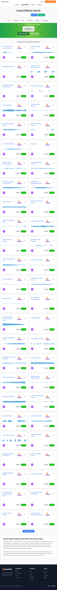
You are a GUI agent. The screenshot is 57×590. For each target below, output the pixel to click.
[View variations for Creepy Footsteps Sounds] (19, 240)
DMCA (45, 577)
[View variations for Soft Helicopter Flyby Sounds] (47, 279)
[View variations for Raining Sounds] (19, 298)
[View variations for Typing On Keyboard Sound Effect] (47, 493)
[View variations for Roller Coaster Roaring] (19, 377)
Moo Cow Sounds (7, 416)
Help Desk (32, 578)
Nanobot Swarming (36, 416)
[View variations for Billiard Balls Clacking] (19, 66)
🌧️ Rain (8, 20)
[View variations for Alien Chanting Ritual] (19, 144)
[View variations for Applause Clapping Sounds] (19, 474)
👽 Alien (37, 20)
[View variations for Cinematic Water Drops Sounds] (47, 396)
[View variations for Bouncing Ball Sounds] (47, 260)
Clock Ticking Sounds (36, 474)
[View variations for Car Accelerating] (19, 105)
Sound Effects (25, 4)
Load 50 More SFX (28, 531)
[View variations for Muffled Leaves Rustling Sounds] (19, 163)
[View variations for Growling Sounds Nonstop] (47, 240)
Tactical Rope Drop (8, 279)
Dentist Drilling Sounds (37, 221)
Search (34, 15)
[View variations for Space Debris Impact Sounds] (19, 124)
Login (41, 1)
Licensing (46, 575)
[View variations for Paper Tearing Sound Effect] (19, 221)
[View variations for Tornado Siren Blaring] (19, 396)
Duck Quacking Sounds (37, 338)
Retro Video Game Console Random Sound (7, 493)
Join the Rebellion (50, 1)
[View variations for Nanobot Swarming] (47, 416)
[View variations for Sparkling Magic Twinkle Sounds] (47, 377)
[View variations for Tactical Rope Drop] (19, 279)
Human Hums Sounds (8, 435)
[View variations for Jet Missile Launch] (47, 358)
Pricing (31, 572)
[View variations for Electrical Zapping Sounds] (47, 454)
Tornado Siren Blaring (8, 396)
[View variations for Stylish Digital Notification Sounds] (47, 182)
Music (17, 4)
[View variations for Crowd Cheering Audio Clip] (19, 260)
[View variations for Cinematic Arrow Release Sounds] (47, 66)
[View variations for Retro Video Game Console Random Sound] (19, 494)
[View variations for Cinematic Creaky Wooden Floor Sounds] (47, 514)
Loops (32, 4)
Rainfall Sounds (7, 202)
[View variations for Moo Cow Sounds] (19, 416)
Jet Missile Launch (36, 358)
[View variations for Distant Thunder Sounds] (19, 514)
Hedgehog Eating (35, 317)
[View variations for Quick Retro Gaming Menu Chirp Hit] (19, 182)
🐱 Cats (22, 20)
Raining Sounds (7, 298)
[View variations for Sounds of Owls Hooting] (47, 105)
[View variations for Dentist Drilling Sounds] (47, 221)
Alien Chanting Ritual (8, 144)
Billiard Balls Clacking (8, 66)
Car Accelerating (7, 105)
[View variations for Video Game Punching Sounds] (47, 202)
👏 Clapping (15, 20)
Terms (45, 571)
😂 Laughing (45, 20)
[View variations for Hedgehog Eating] (47, 318)
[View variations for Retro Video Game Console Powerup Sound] (19, 318)
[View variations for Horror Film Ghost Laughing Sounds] (19, 47)
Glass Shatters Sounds (37, 86)
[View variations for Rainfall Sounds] (19, 202)
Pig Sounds (34, 144)
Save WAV (23, 57)
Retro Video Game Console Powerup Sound (7, 318)
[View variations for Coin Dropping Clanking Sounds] (47, 298)
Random (41, 15)
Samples (39, 4)
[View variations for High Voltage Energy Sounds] (47, 163)
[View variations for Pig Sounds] (47, 144)
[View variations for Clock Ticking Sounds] (47, 474)
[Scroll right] (50, 20)
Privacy (45, 573)
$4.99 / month (34, 33)
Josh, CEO (32, 580)
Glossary (31, 576)
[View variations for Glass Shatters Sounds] (47, 86)
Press (31, 571)
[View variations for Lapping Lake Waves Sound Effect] (19, 454)
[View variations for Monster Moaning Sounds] (47, 124)
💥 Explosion (30, 20)
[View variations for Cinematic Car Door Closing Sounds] (19, 86)
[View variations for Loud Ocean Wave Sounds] (47, 47)
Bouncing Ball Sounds (37, 260)
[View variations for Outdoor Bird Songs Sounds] (47, 435)
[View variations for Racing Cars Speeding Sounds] (19, 338)
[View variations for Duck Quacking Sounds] (47, 338)
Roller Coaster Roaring (9, 377)
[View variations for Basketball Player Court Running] (19, 358)
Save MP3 (18, 57)
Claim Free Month (23, 33)
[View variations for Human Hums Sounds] (19, 435)
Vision (31, 574)
